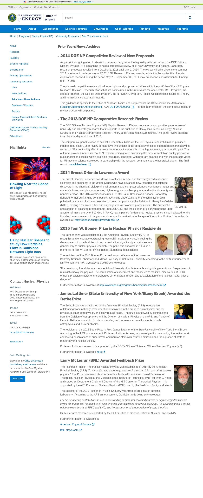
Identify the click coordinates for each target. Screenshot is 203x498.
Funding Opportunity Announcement (81, 106)
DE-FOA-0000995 (120, 106)
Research (15, 52)
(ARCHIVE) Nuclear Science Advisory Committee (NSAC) (28, 128)
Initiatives (163, 28)
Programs (182, 28)
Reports (16, 111)
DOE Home (190, 7)
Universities (101, 28)
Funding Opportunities (21, 75)
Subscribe (18, 378)
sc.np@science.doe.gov (22, 332)
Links (14, 87)
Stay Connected (52, 7)
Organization (25, 7)
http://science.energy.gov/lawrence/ (95, 220)
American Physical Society (75, 424)
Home (17, 28)
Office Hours (16, 136)
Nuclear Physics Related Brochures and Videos (29, 118)
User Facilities (124, 28)
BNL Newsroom (69, 430)
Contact (38, 7)
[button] (190, 18)
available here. (78, 164)
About (32, 28)
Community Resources (67, 36)
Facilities (14, 58)
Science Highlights (19, 64)
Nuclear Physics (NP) (42, 36)
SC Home (12, 7)
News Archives (19, 93)
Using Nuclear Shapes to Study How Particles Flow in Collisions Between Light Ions (29, 246)
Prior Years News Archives (95, 36)
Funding (145, 28)
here (99, 351)
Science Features (76, 28)
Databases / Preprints (22, 105)
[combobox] (124, 18)
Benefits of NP (17, 70)
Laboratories (51, 28)
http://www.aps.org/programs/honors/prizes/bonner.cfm (131, 285)
